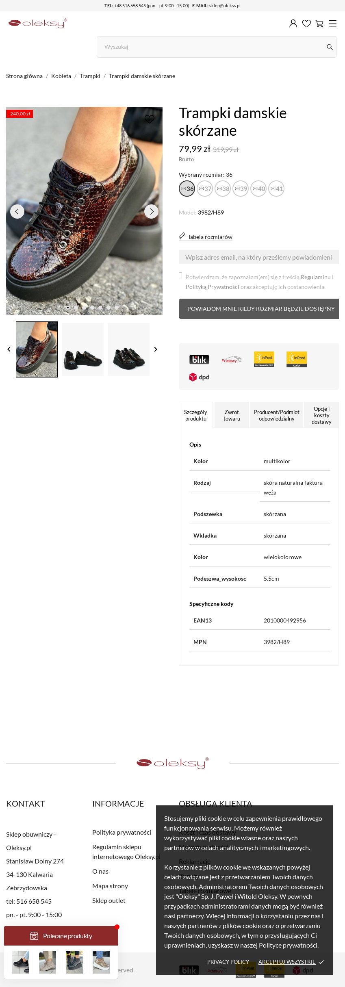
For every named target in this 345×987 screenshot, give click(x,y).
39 (243, 188)
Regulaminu (316, 276)
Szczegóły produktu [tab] (195, 415)
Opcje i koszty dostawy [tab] (322, 415)
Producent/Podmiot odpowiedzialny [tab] (276, 415)
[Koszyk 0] (319, 23)
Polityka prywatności (121, 832)
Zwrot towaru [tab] (231, 415)
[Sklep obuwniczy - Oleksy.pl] (37, 23)
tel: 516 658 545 (29, 901)
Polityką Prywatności (212, 286)
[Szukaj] (330, 47)
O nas (100, 871)
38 (226, 188)
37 (208, 188)
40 (261, 188)
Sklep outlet (109, 900)
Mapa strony (110, 885)
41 (279, 188)
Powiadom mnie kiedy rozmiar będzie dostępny (261, 308)
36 (190, 188)
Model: (188, 212)
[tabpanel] (84, 211)
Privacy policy (228, 962)
